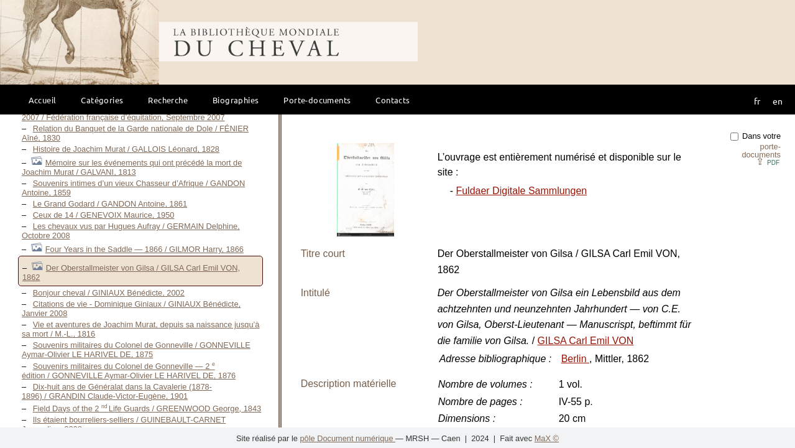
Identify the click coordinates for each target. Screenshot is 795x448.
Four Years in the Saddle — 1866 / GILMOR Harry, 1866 (144, 249)
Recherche (168, 100)
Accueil (43, 100)
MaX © (547, 438)
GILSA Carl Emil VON (586, 340)
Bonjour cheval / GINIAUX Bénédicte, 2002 (109, 292)
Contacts (392, 100)
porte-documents (761, 150)
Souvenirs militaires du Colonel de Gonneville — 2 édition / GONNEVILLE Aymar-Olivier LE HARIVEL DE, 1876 (129, 371)
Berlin (575, 358)
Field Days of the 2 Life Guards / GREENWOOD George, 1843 (147, 408)
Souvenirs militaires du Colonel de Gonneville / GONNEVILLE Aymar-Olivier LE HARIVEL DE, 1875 (136, 349)
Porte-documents (317, 100)
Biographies (236, 100)
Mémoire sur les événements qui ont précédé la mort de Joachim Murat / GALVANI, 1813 (132, 167)
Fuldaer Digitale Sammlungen (521, 190)
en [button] (778, 100)
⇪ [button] (767, 161)
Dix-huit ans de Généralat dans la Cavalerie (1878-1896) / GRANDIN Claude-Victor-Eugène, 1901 (117, 391)
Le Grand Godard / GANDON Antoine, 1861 (110, 203)
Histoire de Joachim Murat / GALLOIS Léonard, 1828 (126, 149)
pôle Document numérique (347, 438)
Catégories (102, 100)
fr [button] (757, 100)
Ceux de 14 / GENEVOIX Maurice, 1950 (104, 215)
